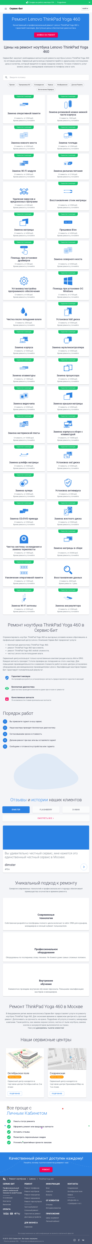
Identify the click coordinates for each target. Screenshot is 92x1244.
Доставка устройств (32, 1217)
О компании (8, 1198)
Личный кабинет (52, 1221)
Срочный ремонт (31, 1207)
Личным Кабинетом (27, 1113)
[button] (85, 9)
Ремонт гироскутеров (33, 1201)
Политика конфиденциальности (32, 1241)
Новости (49, 1191)
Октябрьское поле (75, 1191)
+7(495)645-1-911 (74, 1203)
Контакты (7, 1201)
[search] (49, 77)
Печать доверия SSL (11, 1241)
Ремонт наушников (32, 1198)
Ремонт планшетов (32, 1195)
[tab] (16, 809)
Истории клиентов (53, 1208)
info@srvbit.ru (73, 1200)
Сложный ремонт (31, 1210)
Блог (48, 1188)
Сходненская (73, 1188)
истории (39, 799)
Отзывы (18, 799)
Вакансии (7, 1204)
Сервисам (28, 1227)
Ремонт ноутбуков (31, 1191)
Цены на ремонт (52, 1218)
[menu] (6, 9)
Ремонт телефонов (31, 1188)
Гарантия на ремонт (32, 1214)
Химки (70, 1195)
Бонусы (49, 1195)
